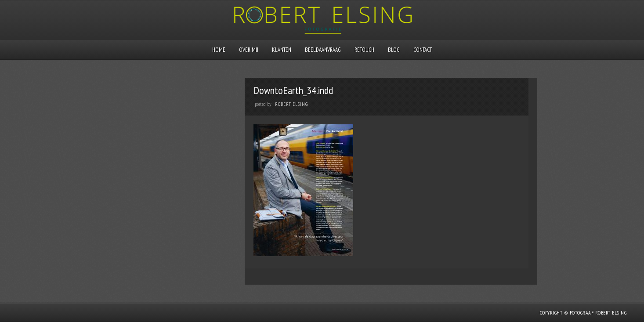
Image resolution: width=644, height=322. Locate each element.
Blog (394, 50)
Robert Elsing (291, 104)
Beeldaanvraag (323, 50)
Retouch (364, 50)
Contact (422, 50)
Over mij (248, 50)
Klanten (281, 50)
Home (218, 50)
